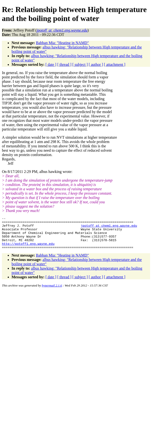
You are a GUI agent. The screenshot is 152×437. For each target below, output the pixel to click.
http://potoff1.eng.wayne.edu (28, 249)
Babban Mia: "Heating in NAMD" (62, 43)
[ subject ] (80, 64)
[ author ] (96, 64)
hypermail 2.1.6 (52, 292)
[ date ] (50, 64)
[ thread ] (64, 64)
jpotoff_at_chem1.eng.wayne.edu (109, 227)
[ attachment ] (114, 64)
